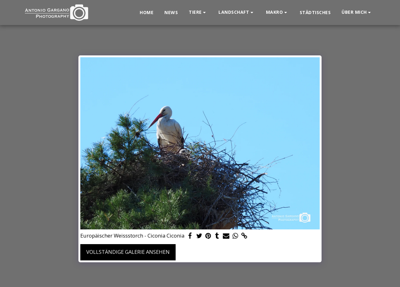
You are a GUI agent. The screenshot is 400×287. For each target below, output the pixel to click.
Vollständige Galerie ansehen (128, 251)
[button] (198, 12)
